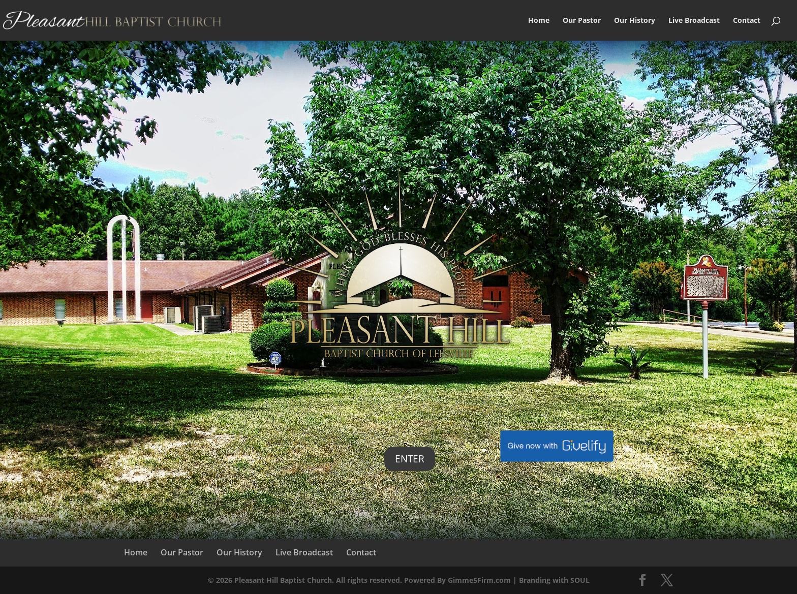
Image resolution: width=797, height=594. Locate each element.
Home (538, 21)
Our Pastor (582, 21)
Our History (634, 21)
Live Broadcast (694, 21)
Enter (409, 458)
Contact (746, 21)
